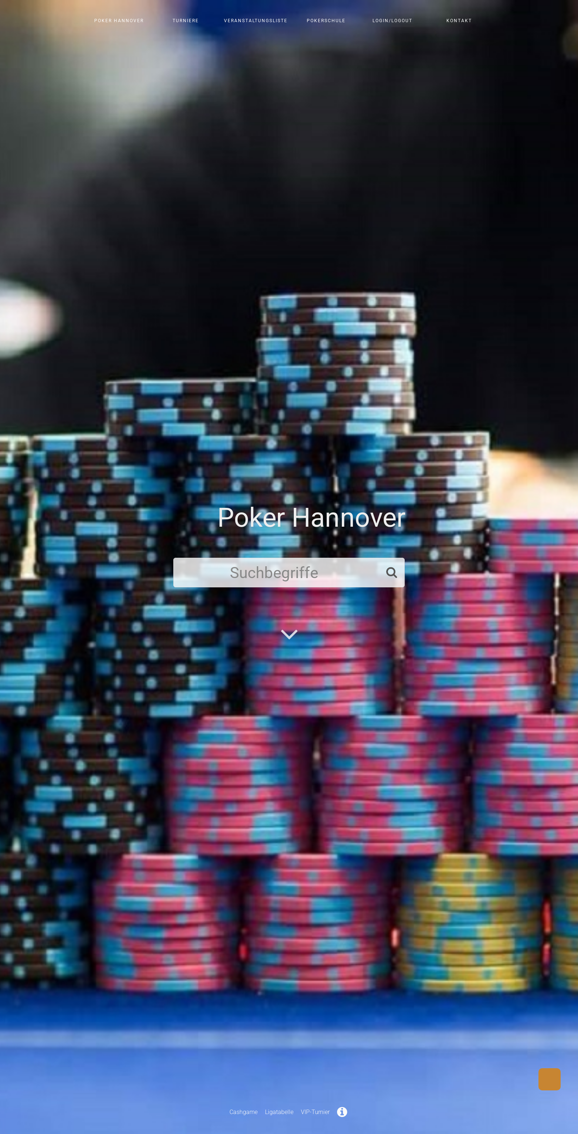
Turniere (186, 20)
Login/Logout (392, 20)
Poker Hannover (119, 20)
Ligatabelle (279, 1112)
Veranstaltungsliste (256, 20)
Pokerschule (326, 20)
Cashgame (243, 1112)
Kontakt (459, 20)
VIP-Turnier (315, 1112)
